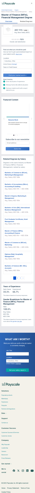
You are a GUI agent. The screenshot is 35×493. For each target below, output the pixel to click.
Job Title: (9, 350)
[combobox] (17, 61)
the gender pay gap (16, 321)
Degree (16, 10)
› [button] (19, 118)
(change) (14, 64)
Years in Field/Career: (10, 67)
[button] (9, 21)
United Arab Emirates (6, 10)
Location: (6, 58)
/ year (25, 30)
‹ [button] (15, 118)
